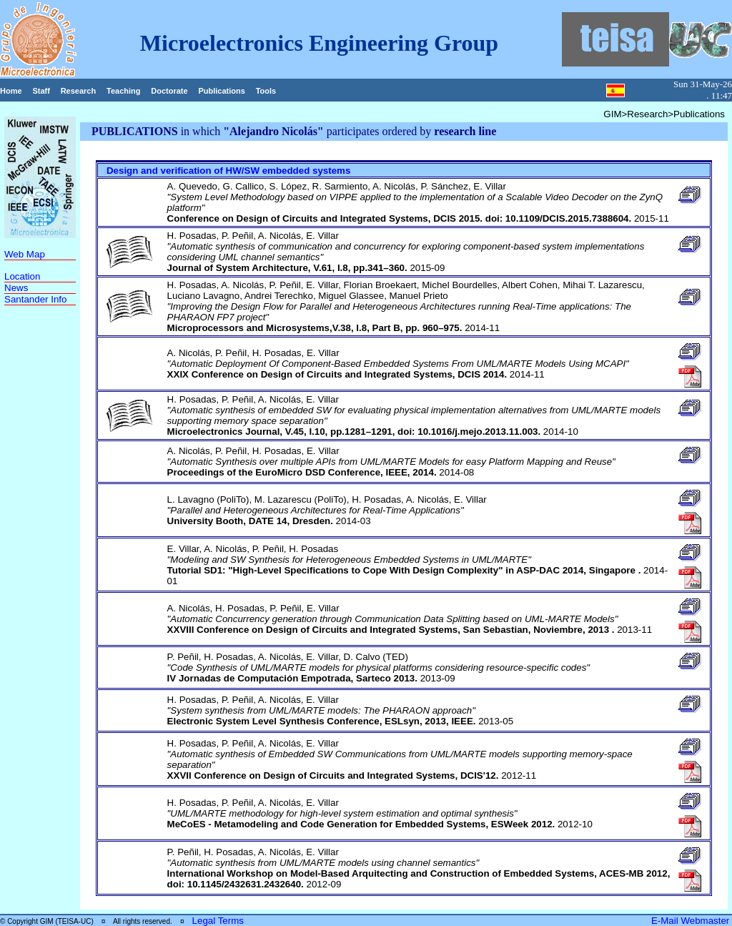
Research (79, 91)
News (16, 287)
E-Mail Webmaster (691, 920)
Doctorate (169, 91)
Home (11, 91)
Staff (40, 91)
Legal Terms (218, 920)
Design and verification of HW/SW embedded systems (228, 170)
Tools (266, 91)
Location (22, 276)
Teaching (123, 91)
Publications (221, 91)
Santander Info (35, 299)
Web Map (24, 254)
